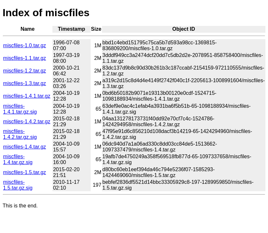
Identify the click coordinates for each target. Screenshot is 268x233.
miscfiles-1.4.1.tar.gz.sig (20, 109)
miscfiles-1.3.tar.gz (24, 83)
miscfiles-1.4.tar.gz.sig (18, 159)
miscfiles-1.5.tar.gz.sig (18, 185)
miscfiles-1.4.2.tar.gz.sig (20, 134)
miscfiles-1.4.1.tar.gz (26, 96)
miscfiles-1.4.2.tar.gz (26, 121)
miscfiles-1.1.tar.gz (24, 58)
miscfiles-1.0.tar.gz (24, 45)
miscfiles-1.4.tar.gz (24, 147)
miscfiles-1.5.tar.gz (24, 172)
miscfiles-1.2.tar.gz (24, 70)
